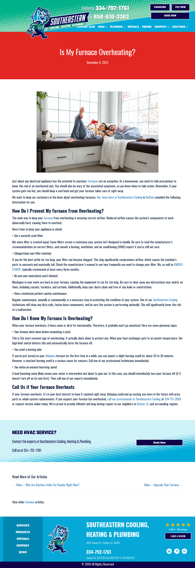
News (23, 552)
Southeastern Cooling (165, 299)
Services (22, 525)
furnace (48, 218)
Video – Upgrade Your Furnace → (163, 484)
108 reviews (182, 529)
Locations (178, 27)
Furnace (29, 502)
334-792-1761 (112, 8)
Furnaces (93, 181)
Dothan (150, 197)
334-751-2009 (173, 399)
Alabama (50, 355)
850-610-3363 (111, 17)
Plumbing (116, 27)
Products (23, 532)
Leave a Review (178, 536)
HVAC (101, 27)
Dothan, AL (143, 404)
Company (161, 27)
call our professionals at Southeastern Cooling (134, 399)
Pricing (146, 27)
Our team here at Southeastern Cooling (119, 197)
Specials (133, 27)
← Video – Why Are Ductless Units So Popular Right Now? (45, 484)
